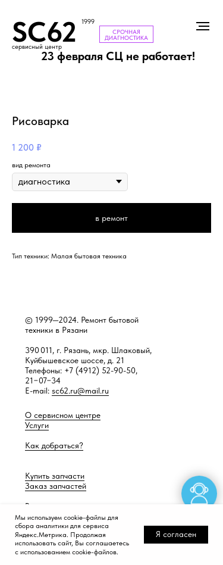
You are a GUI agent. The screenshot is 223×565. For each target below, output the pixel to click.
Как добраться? (54, 445)
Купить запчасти (54, 475)
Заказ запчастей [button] (55, 486)
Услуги (37, 425)
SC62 (44, 32)
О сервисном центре (62, 415)
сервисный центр (37, 47)
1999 (88, 22)
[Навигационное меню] (202, 26)
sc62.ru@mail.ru (80, 390)
